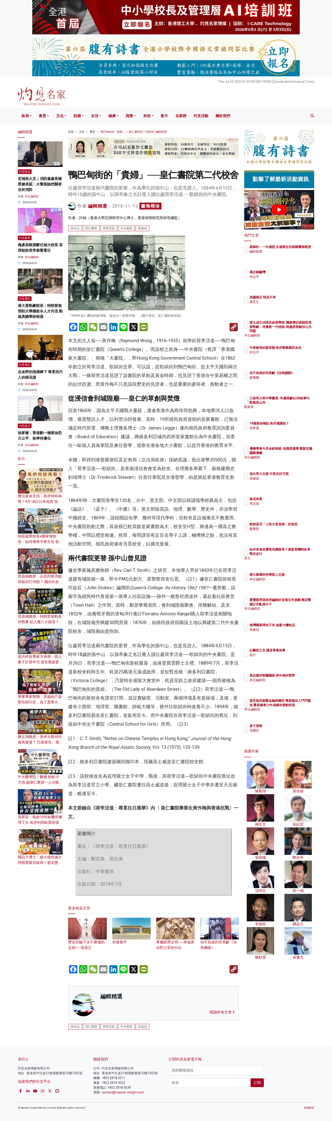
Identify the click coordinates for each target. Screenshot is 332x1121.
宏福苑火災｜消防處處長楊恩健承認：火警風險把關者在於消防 (40, 184)
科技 (147, 116)
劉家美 (281, 411)
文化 (60, 116)
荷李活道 (109, 228)
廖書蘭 (281, 381)
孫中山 (75, 228)
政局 (25, 116)
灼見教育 (24, 238)
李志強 (281, 503)
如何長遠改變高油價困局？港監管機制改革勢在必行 (293, 553)
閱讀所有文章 (222, 1012)
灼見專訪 (24, 298)
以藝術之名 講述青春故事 (294, 650)
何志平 (281, 276)
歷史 (92, 131)
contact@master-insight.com (123, 1092)
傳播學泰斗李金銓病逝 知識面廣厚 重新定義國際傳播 (293, 453)
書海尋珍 (150, 206)
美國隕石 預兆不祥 (289, 297)
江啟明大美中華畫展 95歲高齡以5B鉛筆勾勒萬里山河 (294, 402)
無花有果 (282, 499)
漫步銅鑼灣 (284, 272)
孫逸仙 (142, 228)
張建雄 (281, 482)
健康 (112, 116)
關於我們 (223, 116)
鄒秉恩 (281, 533)
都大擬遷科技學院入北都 (293, 574)
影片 (164, 116)
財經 (77, 116)
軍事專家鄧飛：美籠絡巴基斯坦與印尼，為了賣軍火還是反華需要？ (40, 702)
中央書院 (126, 228)
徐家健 (281, 432)
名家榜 (180, 116)
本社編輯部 (32, 196)
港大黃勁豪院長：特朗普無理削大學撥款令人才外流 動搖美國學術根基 (40, 311)
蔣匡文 (281, 302)
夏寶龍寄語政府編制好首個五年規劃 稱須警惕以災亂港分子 (294, 604)
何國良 (281, 730)
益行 (279, 655)
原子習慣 (282, 726)
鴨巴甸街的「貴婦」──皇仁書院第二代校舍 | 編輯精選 (133, 131)
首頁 (71, 131)
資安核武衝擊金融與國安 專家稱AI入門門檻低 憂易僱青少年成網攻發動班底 (294, 705)
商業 (129, 116)
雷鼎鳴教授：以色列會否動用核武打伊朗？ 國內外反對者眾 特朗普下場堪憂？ (40, 581)
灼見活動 (201, 116)
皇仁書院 (91, 228)
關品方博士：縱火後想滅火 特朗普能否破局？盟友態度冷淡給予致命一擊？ (40, 862)
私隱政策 (309, 1107)
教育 (42, 116)
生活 (94, 116)
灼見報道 (24, 171)
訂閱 (257, 1082)
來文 (279, 562)
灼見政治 (24, 425)
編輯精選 (97, 206)
